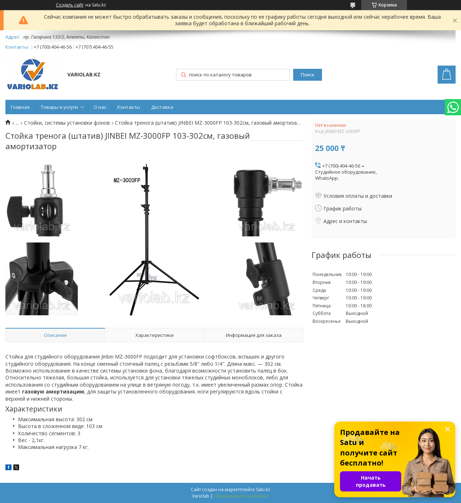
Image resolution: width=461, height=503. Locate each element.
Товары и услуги (59, 107)
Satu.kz (263, 489)
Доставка (162, 107)
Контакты (128, 107)
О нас (100, 107)
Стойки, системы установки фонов (67, 123)
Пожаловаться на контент (241, 496)
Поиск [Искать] (307, 74)
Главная (20, 107)
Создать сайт (70, 5)
